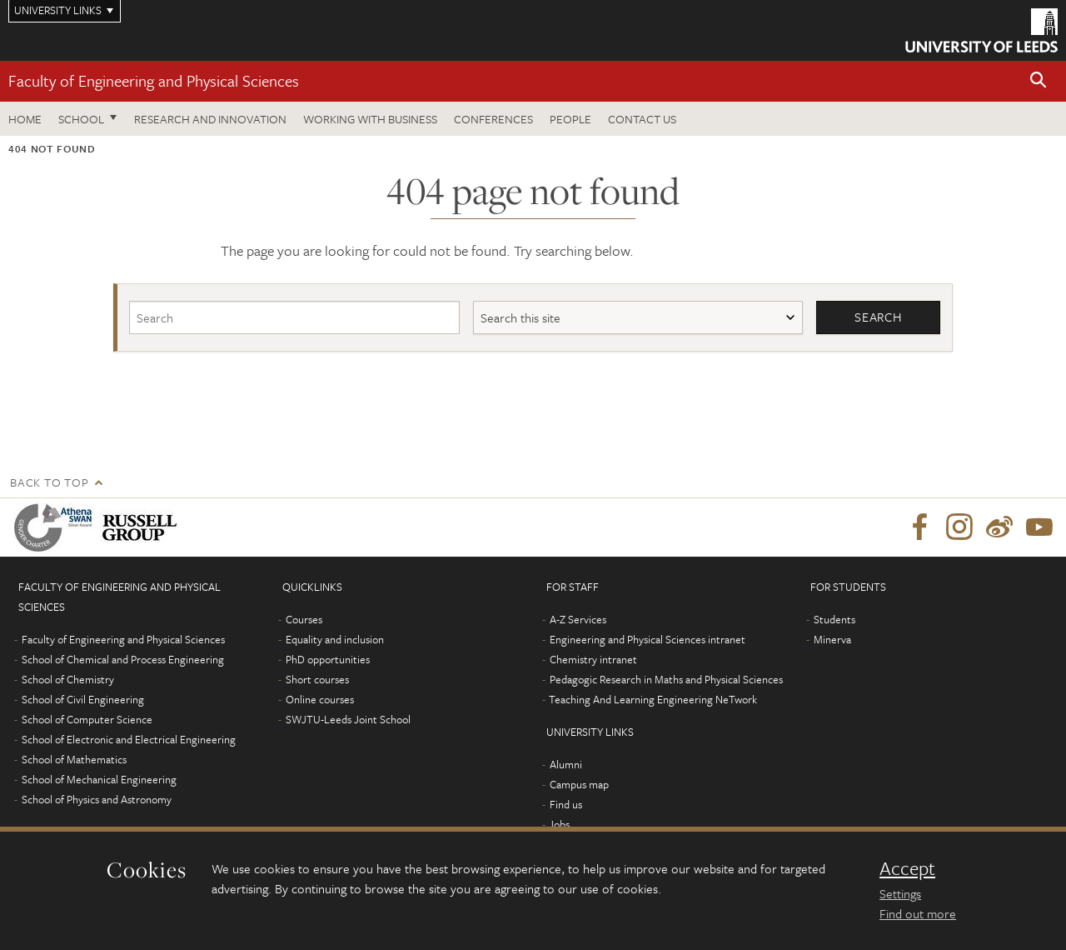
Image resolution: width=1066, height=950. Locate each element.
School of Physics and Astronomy (97, 799)
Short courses (317, 679)
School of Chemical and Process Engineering (123, 659)
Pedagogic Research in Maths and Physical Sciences (666, 679)
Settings (900, 893)
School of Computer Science (87, 719)
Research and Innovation (210, 119)
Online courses (320, 699)
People (570, 119)
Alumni (566, 764)
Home (25, 119)
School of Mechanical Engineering (99, 779)
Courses (304, 619)
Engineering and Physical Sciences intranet (647, 639)
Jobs (559, 824)
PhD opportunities (328, 659)
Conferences (493, 119)
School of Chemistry (68, 679)
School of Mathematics (74, 759)
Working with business (370, 119)
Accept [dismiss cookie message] (907, 868)
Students (834, 619)
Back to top (49, 482)
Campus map (579, 784)
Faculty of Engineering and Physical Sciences (153, 80)
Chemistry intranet (593, 659)
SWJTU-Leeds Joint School (348, 719)
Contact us (642, 119)
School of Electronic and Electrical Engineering (129, 739)
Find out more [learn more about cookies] (917, 913)
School (81, 119)
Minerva (832, 639)
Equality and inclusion (335, 639)
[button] (1038, 81)
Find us (566, 804)
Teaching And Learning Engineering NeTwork (653, 699)
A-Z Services (578, 619)
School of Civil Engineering (83, 699)
